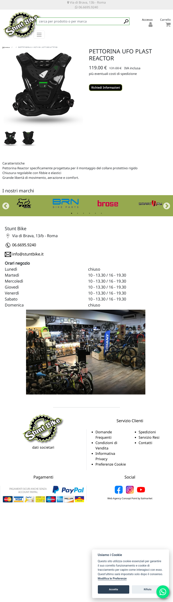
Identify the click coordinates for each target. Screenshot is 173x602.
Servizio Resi (149, 437)
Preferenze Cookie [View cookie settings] (110, 464)
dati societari (43, 447)
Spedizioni (147, 432)
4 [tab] (89, 213)
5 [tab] (95, 213)
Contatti (145, 442)
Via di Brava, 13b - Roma (86, 2)
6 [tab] (101, 213)
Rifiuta (147, 589)
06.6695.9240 (86, 7)
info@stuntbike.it (28, 254)
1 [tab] (72, 213)
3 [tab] (84, 213)
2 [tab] (78, 213)
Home (6, 47)
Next (165, 204)
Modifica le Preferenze (112, 578)
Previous (4, 204)
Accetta (113, 589)
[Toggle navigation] (39, 35)
